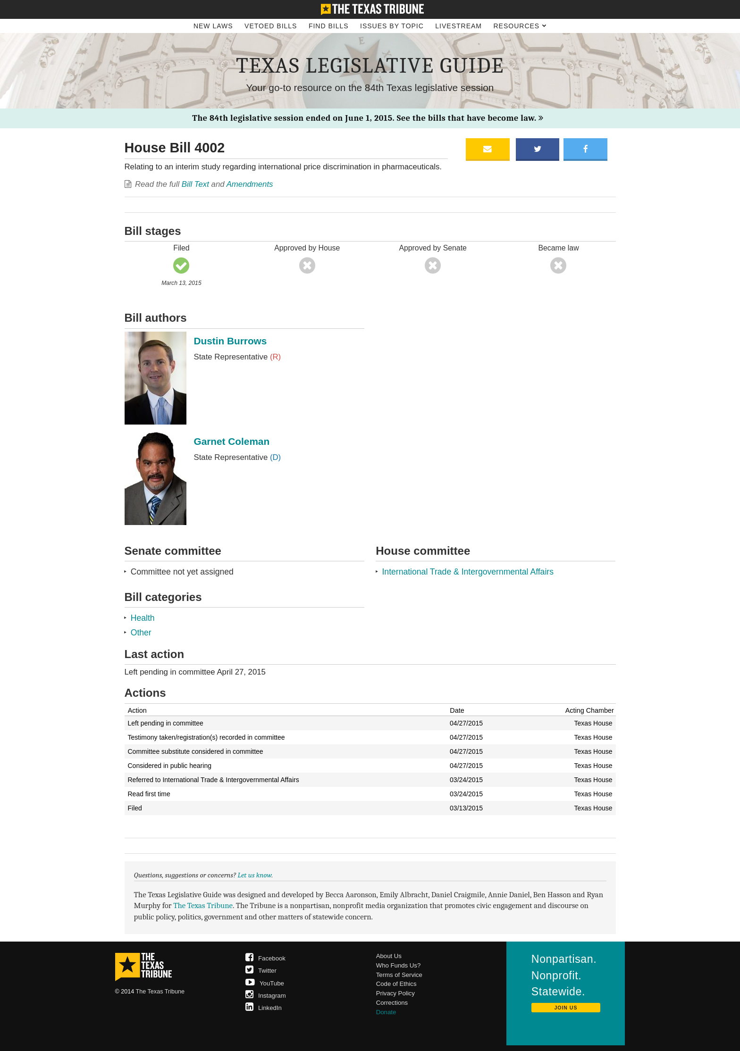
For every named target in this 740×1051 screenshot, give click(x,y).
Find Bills (329, 26)
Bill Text (195, 184)
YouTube (264, 983)
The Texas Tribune (203, 905)
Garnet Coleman (232, 441)
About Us (389, 955)
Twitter (261, 970)
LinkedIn (263, 1007)
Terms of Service (399, 974)
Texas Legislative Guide (370, 65)
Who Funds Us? (398, 965)
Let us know (255, 875)
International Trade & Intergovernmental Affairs (468, 571)
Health (143, 618)
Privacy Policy (395, 993)
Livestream (458, 26)
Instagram (265, 995)
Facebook (265, 958)
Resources (520, 26)
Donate (386, 1012)
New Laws (213, 26)
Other (141, 632)
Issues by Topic (392, 26)
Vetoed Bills (270, 26)
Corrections (392, 1002)
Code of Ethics (396, 983)
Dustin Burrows (230, 340)
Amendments (250, 184)
